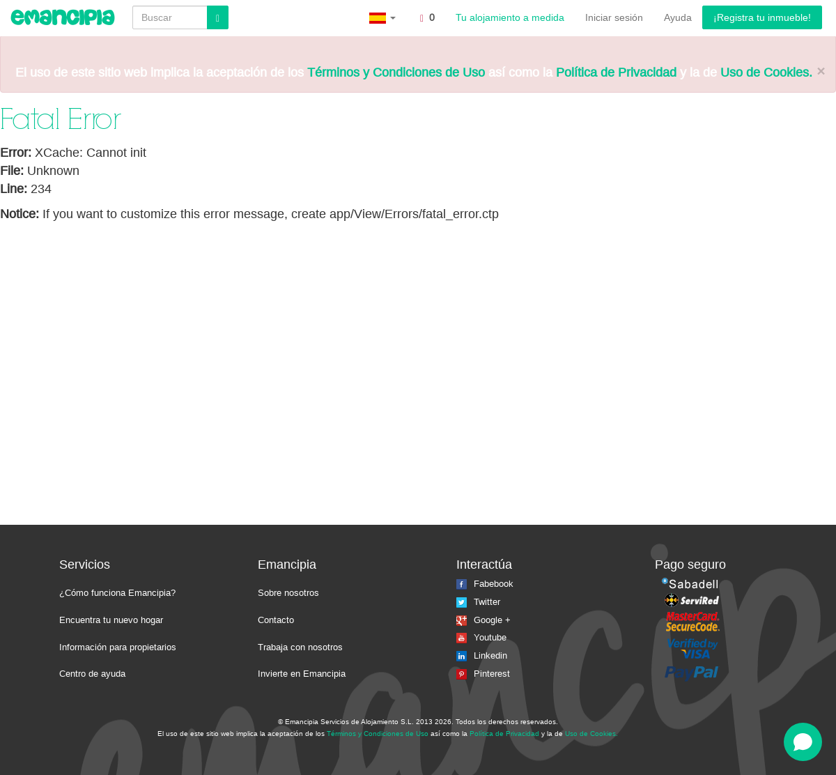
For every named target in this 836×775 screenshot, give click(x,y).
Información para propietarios (117, 647)
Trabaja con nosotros (300, 647)
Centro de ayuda (92, 673)
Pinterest (483, 673)
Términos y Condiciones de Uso (396, 72)
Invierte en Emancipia (302, 673)
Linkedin (481, 655)
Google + (483, 620)
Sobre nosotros (288, 593)
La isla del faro (649, 733)
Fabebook (484, 583)
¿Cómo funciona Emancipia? (117, 593)
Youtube (481, 637)
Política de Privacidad (616, 72)
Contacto (276, 620)
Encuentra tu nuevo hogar (111, 620)
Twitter (478, 602)
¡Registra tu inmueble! (762, 17)
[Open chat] (803, 742)
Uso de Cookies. (766, 72)
